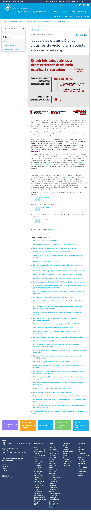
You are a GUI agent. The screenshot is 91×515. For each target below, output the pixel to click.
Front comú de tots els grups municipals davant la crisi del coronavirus (58, 282)
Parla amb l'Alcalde (62, 16)
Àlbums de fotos (83, 455)
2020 (35, 21)
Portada (8, 21)
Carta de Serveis (40, 449)
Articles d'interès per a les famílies (45, 240)
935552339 (8, 453)
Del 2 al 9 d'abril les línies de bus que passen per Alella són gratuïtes (57, 274)
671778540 (45, 207)
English (14, 1)
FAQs (5, 41)
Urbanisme (53, 505)
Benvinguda (83, 11)
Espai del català (82, 16)
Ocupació (52, 475)
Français (20, 1)
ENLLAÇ (52, 229)
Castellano (6, 1)
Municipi (66, 455)
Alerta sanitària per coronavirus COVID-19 (54, 21)
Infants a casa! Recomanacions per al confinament (51, 252)
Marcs (22, 21)
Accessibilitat (6, 468)
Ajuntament (23, 11)
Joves (51, 467)
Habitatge (52, 465)
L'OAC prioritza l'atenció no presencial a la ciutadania (52, 388)
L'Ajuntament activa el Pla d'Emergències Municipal (52, 392)
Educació (52, 455)
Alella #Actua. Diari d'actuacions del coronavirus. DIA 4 (53, 327)
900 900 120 (64, 177)
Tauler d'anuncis (40, 499)
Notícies (15, 21)
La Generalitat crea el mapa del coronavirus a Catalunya (53, 297)
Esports (51, 461)
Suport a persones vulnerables (44, 341)
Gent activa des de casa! (42, 261)
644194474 (5, 455)
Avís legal (5, 466)
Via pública (53, 507)
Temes (51, 443)
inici (4, 33)
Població (29, 21)
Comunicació (53, 447)
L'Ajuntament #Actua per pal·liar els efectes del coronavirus (54, 248)
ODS (35, 505)
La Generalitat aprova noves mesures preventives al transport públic (58, 337)
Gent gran (52, 463)
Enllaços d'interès (9, 45)
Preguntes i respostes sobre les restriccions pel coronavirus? (55, 244)
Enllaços (6, 37)
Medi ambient (54, 469)
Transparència (68, 11)
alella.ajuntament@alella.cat (12, 459)
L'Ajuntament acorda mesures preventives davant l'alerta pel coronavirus (60, 396)
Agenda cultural (40, 11)
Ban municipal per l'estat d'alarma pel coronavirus (51, 362)
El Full (80, 465)
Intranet (4, 470)
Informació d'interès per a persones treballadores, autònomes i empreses (59, 271)
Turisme (54, 11)
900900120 (45, 197)
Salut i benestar (54, 493)
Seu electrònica (39, 497)
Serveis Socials (54, 499)
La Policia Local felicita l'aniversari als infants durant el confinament (58, 278)
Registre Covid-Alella (11, 49)
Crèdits (4, 464)
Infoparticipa (38, 467)
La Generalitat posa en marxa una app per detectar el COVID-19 (56, 324)
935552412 (45, 219)
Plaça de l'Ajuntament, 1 (10, 449)
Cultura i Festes (54, 453)
